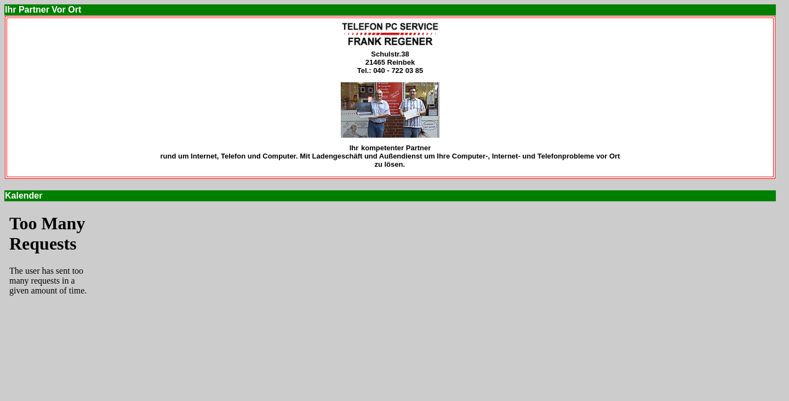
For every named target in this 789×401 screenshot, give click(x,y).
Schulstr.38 (390, 54)
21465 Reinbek (390, 62)
